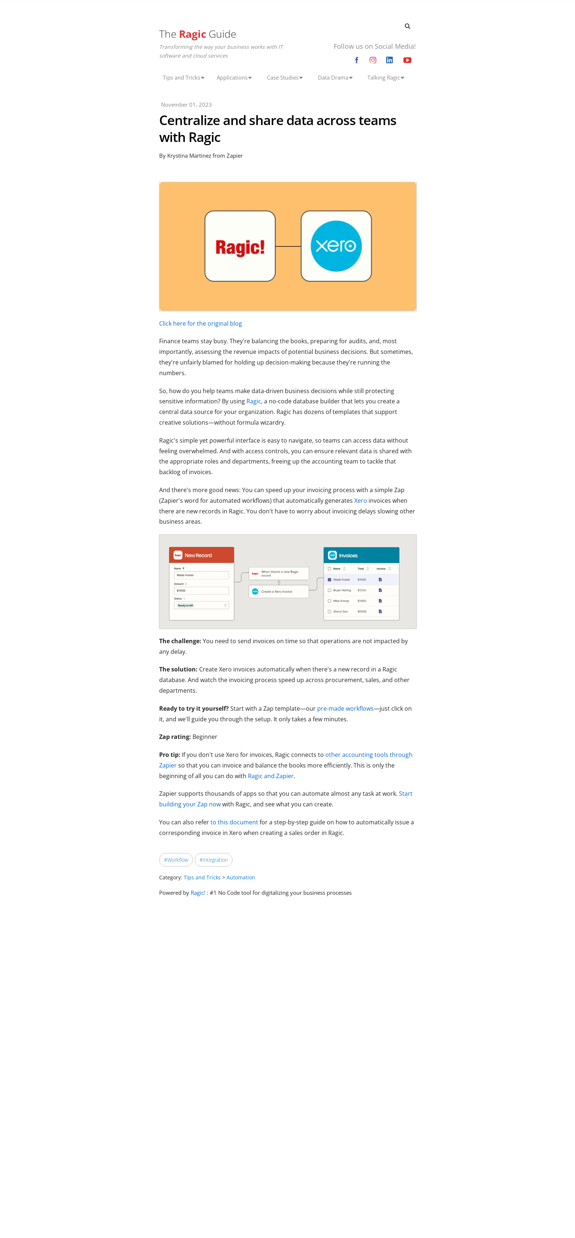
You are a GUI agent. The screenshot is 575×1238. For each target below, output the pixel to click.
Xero (360, 501)
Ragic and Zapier (271, 776)
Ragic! (198, 892)
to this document (234, 822)
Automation (241, 877)
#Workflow (176, 859)
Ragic (253, 401)
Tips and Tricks (202, 877)
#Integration (213, 859)
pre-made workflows (345, 708)
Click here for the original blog (200, 323)
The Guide (197, 34)
